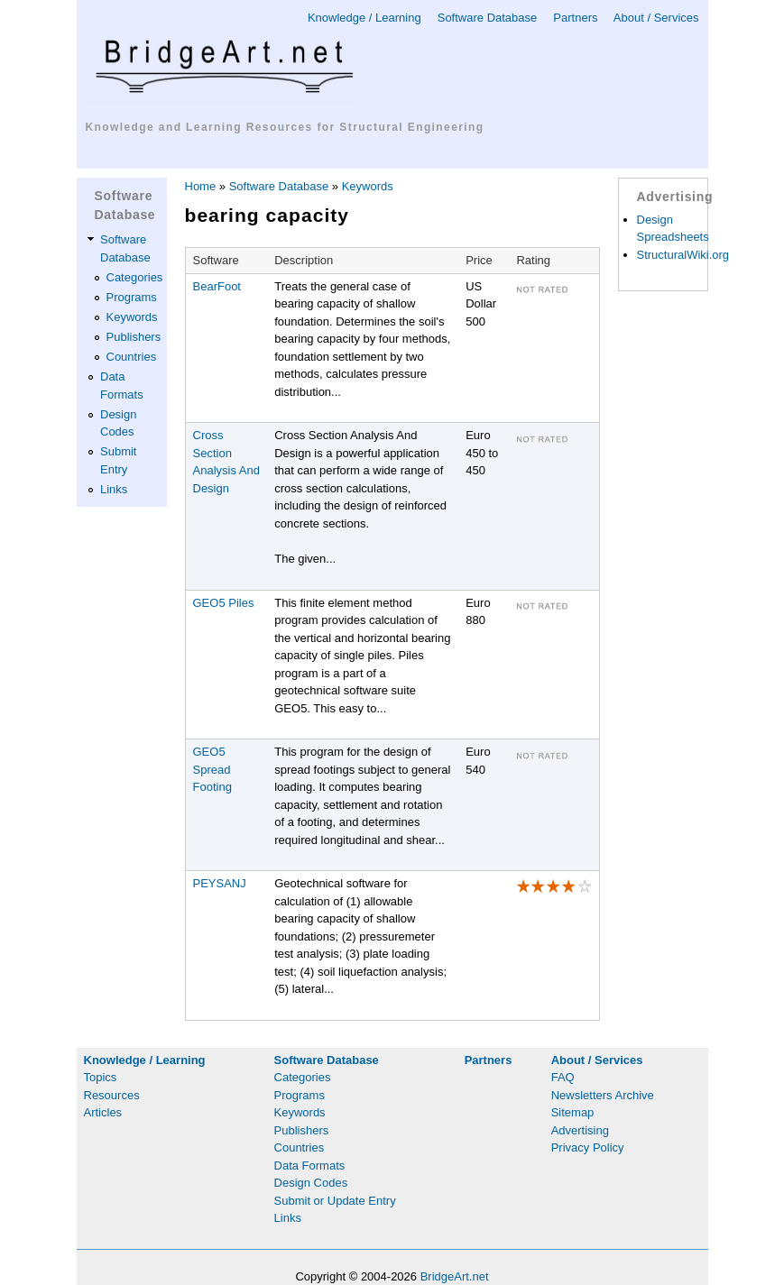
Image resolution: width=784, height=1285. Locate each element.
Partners (575, 17)
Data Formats (310, 1165)
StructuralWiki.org (683, 255)
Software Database (488, 17)
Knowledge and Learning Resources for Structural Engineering (285, 127)
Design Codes (311, 1182)
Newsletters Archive (602, 1095)
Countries (131, 356)
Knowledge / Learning (364, 17)
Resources (112, 1095)
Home (201, 186)
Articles (103, 1112)
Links (113, 489)
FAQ (563, 1077)
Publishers (133, 337)
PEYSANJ (219, 883)
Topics (100, 1077)
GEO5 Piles (223, 603)
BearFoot (217, 286)
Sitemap (573, 1112)
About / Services (656, 17)
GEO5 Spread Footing (212, 769)
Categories (134, 277)
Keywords (132, 317)
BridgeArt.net (454, 1276)
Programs (131, 297)
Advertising (580, 1130)
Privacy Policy (587, 1147)
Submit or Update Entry (335, 1200)
